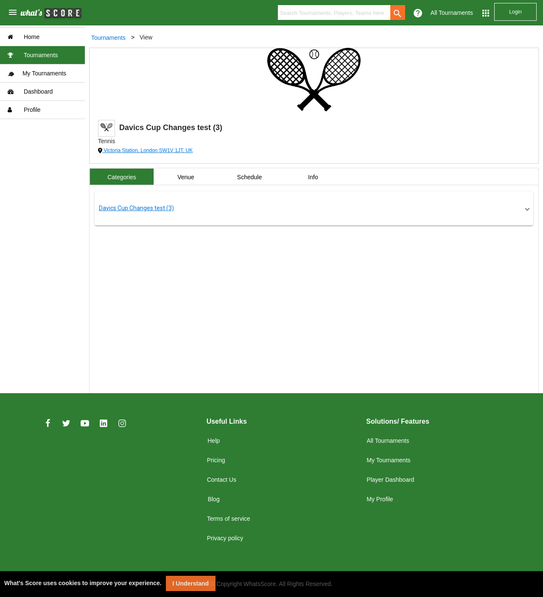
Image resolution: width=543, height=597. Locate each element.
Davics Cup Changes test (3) (136, 208)
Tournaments (33, 55)
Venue (185, 177)
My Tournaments (37, 73)
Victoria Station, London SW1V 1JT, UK (147, 150)
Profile (24, 109)
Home (23, 36)
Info (313, 177)
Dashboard (30, 91)
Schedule (249, 177)
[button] (314, 208)
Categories (121, 177)
